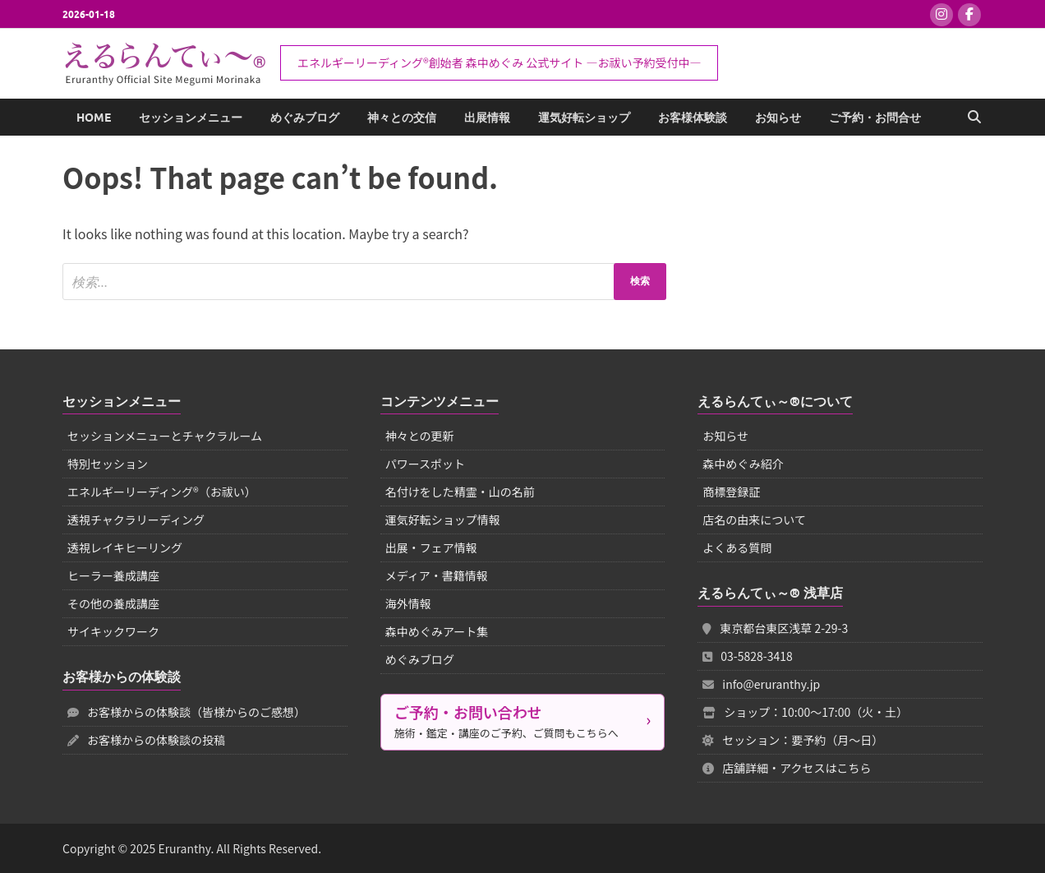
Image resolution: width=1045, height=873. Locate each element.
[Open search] (974, 117)
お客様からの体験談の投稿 (146, 740)
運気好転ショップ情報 (442, 519)
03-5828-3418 (747, 656)
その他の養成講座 (113, 603)
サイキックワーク (113, 631)
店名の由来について (754, 519)
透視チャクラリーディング (136, 519)
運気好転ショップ (584, 117)
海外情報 (408, 603)
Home (93, 117)
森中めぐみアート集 (437, 631)
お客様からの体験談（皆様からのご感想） (186, 712)
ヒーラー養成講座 (113, 575)
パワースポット (425, 463)
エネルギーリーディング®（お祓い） (161, 491)
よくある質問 (736, 547)
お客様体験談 (692, 117)
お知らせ (778, 117)
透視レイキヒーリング (124, 547)
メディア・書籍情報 (436, 575)
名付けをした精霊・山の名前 (460, 491)
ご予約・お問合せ (875, 117)
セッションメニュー (190, 117)
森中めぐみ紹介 (742, 463)
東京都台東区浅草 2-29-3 (775, 628)
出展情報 (487, 117)
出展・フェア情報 (431, 547)
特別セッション (107, 463)
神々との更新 (419, 435)
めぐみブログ (304, 117)
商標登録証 (731, 491)
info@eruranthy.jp (761, 684)
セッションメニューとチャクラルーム (164, 435)
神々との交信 (401, 117)
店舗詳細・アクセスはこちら (786, 768)
